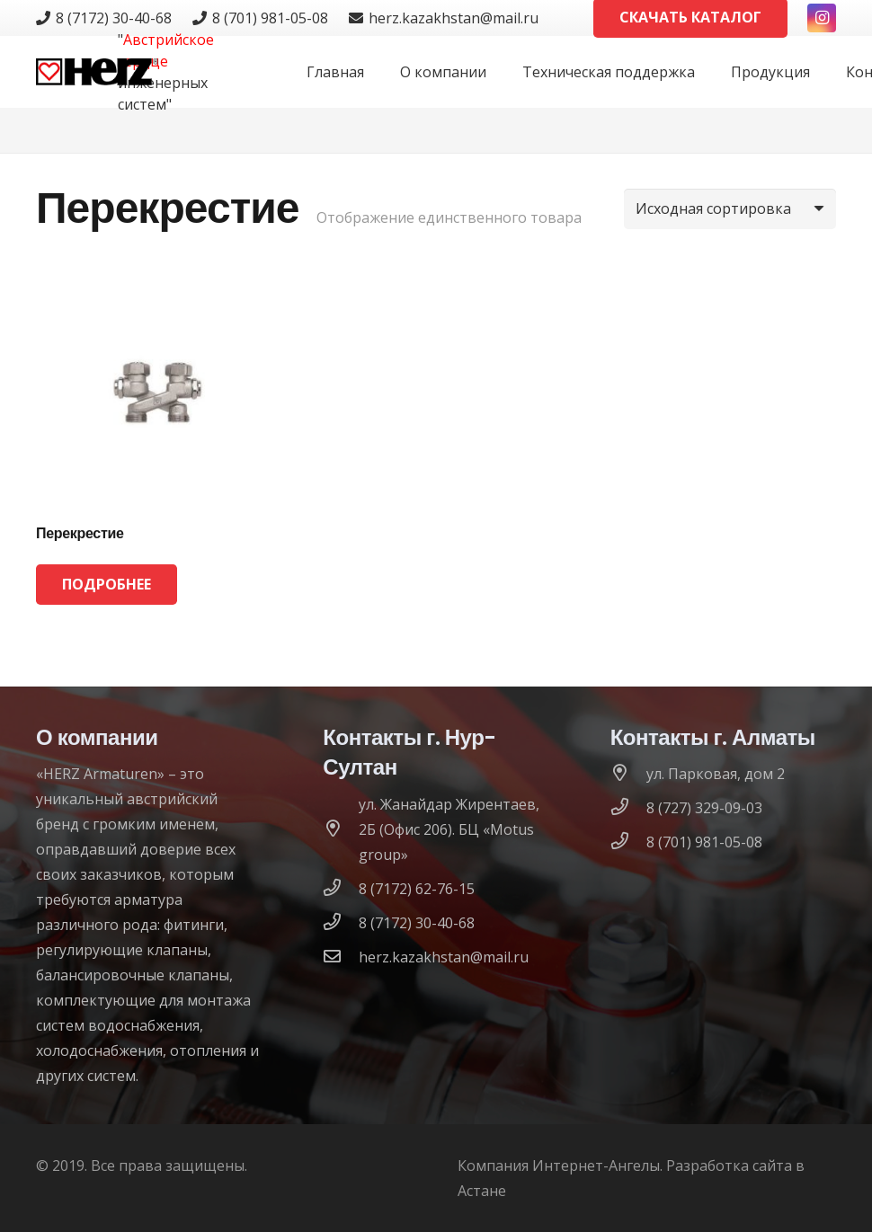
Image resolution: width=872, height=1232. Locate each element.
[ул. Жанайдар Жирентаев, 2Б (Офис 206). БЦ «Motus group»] (341, 829)
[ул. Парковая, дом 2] (628, 773)
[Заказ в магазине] (730, 209)
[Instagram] (821, 18)
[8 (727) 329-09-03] (628, 807)
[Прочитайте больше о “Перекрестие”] (106, 584)
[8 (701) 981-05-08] (628, 842)
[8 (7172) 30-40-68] (341, 922)
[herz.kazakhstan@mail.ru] (341, 957)
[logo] (97, 71)
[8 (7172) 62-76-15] (341, 888)
